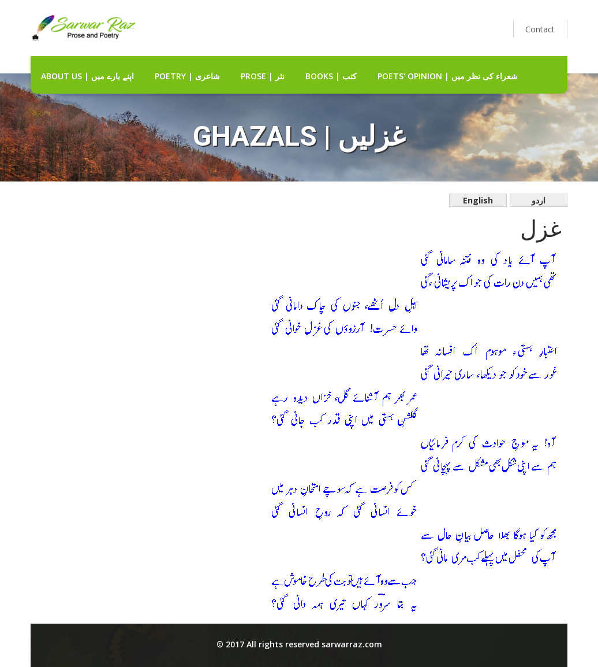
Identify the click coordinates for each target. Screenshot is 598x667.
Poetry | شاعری (187, 76)
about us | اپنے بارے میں (87, 76)
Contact (540, 29)
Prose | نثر (263, 76)
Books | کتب (331, 76)
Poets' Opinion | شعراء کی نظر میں (448, 76)
